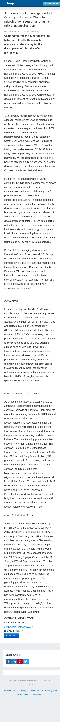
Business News (35, 31)
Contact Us (11, 635)
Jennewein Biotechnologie (18, 627)
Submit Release (51, 3)
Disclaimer (7, 690)
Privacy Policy (20, 690)
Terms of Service (35, 690)
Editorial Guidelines (32, 694)
